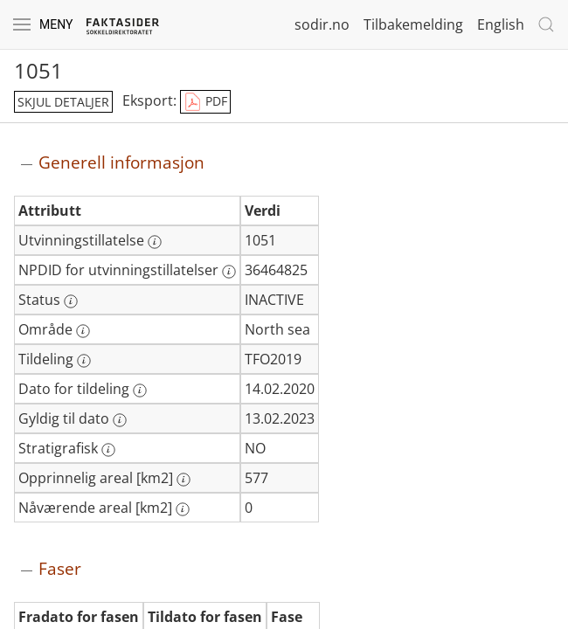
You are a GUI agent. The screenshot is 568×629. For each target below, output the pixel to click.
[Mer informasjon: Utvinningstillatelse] (155, 242)
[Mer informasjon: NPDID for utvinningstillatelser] (229, 272)
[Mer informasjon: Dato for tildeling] (140, 390)
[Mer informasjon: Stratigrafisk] (108, 450)
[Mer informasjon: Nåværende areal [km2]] (183, 509)
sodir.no (322, 24)
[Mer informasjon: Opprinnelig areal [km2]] (183, 480)
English (500, 24)
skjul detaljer (63, 101)
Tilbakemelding (413, 24)
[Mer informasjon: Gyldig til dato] (120, 420)
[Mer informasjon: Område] (83, 331)
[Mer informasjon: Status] (71, 301)
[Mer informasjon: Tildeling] (84, 361)
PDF (205, 102)
